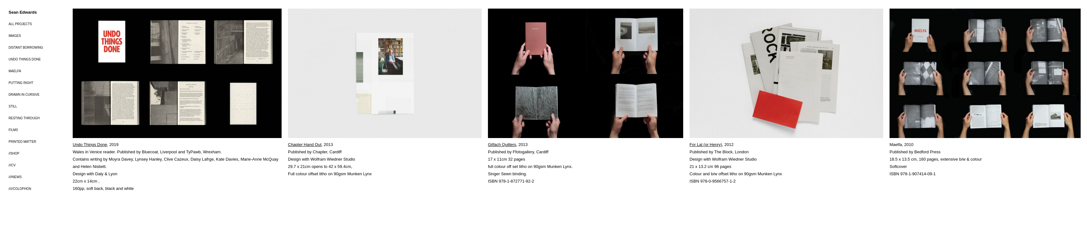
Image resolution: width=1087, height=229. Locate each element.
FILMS (13, 130)
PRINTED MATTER (22, 141)
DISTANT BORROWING (26, 47)
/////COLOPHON (20, 189)
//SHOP (14, 153)
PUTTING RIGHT (21, 83)
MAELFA (15, 71)
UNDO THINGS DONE (25, 59)
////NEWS (15, 177)
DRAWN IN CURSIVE (24, 94)
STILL (13, 106)
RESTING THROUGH (24, 118)
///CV (12, 165)
